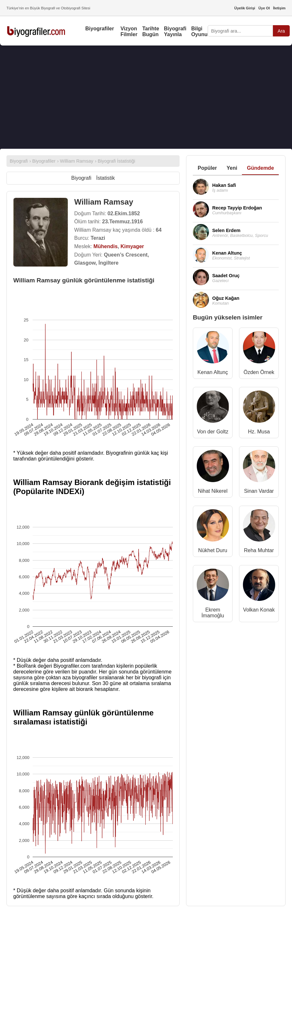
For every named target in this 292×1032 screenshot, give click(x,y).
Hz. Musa (259, 431)
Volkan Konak (259, 609)
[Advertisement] (146, 97)
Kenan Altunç (212, 372)
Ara (281, 31)
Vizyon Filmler (128, 31)
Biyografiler (99, 28)
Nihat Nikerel (213, 491)
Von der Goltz (212, 431)
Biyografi (81, 178)
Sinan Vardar (259, 491)
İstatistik (105, 178)
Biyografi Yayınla (175, 31)
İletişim (279, 8)
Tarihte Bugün (150, 31)
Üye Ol (264, 8)
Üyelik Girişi (244, 8)
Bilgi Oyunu (199, 31)
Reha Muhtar (259, 550)
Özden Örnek (259, 372)
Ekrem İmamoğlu (212, 612)
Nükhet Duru (212, 550)
